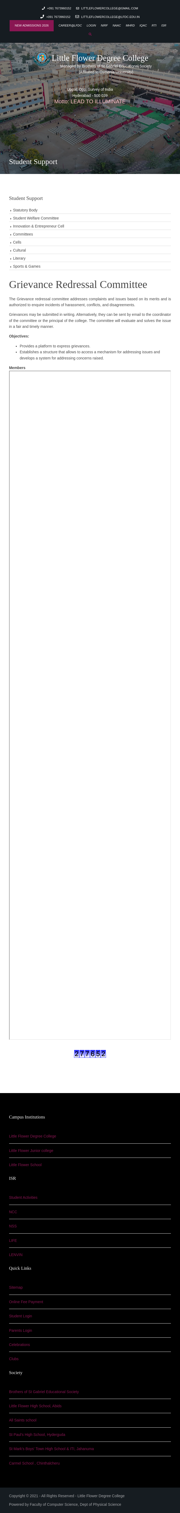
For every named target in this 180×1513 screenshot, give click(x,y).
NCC (13, 1212)
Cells (17, 242)
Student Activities (23, 1197)
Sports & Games (27, 266)
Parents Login (20, 1330)
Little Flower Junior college (31, 1150)
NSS (13, 1226)
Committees (23, 234)
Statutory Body (25, 210)
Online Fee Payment (26, 1302)
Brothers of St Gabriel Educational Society (44, 1392)
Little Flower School (25, 1165)
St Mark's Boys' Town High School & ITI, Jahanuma (51, 1449)
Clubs (14, 1359)
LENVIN (16, 1255)
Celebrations (19, 1345)
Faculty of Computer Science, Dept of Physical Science (75, 1504)
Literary (19, 258)
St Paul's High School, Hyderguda (37, 1434)
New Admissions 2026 (32, 25)
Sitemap (16, 1287)
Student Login (20, 1316)
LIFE (13, 1240)
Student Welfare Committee (36, 218)
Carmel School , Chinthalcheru (34, 1463)
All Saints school (23, 1420)
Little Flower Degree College (90, 58)
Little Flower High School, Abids (35, 1406)
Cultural (19, 250)
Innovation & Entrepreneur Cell (38, 226)
